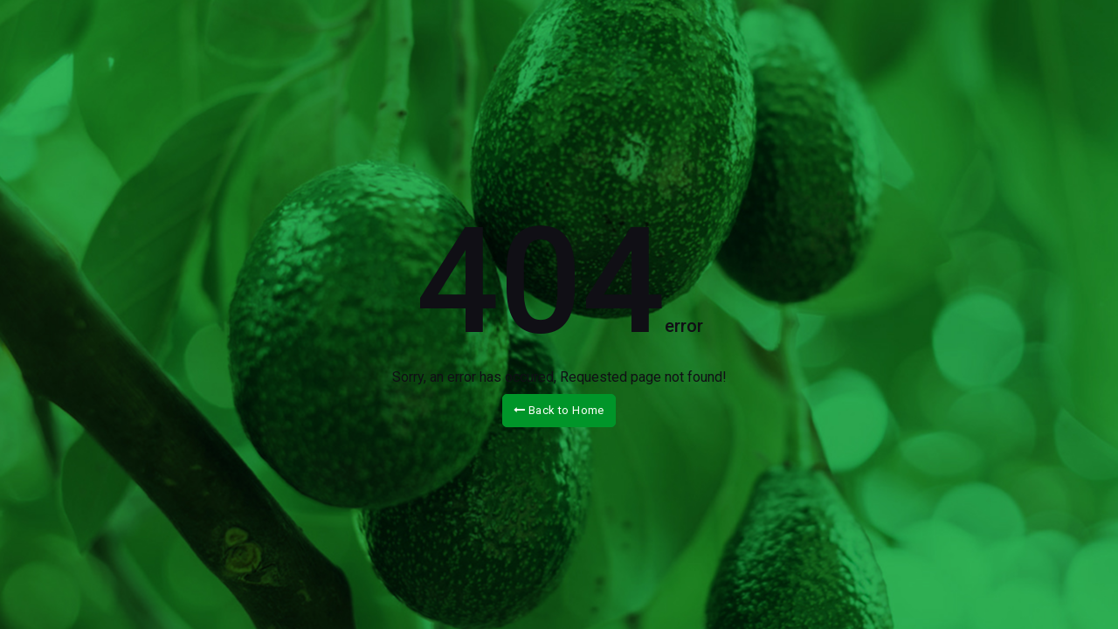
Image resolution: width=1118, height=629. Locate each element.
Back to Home (559, 410)
